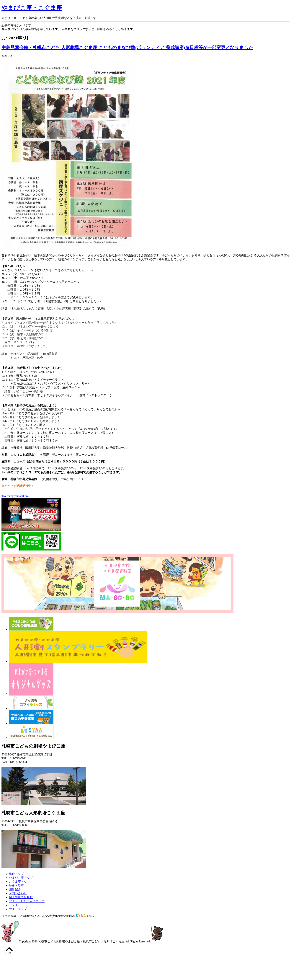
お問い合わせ (18, 893)
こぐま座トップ (19, 881)
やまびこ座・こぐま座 (31, 7)
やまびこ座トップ (21, 877)
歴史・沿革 (16, 885)
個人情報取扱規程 (21, 897)
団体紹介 (15, 889)
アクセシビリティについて (27, 901)
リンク (13, 905)
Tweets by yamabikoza (15, 496)
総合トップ (16, 873)
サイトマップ (18, 908)
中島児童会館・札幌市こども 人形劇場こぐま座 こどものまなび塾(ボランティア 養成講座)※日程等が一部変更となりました (127, 47)
